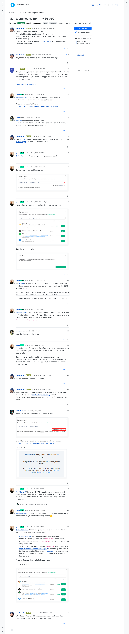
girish (18, 94)
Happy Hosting (20, 84)
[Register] (126, 6)
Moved (13, 23)
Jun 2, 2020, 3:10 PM (44, 55)
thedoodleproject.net (41, 395)
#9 (68, 202)
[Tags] (2, 10)
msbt (17, 69)
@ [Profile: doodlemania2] (22, 97)
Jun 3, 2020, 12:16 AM (38, 280)
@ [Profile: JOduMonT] (21, 492)
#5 (68, 117)
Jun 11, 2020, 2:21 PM (36, 411)
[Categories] (2, 2)
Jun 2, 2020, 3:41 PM (38, 69)
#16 (68, 411)
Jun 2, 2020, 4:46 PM (38, 94)
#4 (68, 94)
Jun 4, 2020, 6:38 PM (44, 375)
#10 (68, 280)
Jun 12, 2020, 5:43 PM (38, 527)
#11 (68, 309)
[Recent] (2, 6)
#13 (68, 345)
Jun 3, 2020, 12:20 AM (38, 309)
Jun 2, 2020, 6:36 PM (33, 117)
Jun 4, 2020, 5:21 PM (37, 345)
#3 (68, 69)
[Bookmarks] (2, 18)
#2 (68, 55)
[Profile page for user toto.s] (12, 118)
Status (99, 5)
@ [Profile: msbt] (21, 283)
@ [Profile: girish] (19, 120)
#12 (68, 331)
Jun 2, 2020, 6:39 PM (44, 136)
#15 (68, 389)
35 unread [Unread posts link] (80, 55)
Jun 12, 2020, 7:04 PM (45, 613)
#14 (68, 375)
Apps (93, 5)
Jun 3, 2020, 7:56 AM (33, 331)
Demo (105, 5)
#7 (68, 153)
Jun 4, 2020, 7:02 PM (44, 389)
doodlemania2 (20, 28)
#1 (68, 28)
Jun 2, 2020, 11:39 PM (38, 202)
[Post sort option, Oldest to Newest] (83, 32)
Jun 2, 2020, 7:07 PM (37, 153)
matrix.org (46, 41)
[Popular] (2, 14)
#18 (68, 510)
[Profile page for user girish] (12, 95)
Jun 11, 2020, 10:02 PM (38, 489)
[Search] (2, 22)
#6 (68, 136)
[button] (2, 627)
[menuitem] (126, 2)
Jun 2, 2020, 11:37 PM (38, 167)
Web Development (31, 84)
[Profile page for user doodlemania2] (12, 30)
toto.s (18, 117)
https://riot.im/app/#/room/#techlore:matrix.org (35, 443)
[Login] (126, 2)
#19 (68, 527)
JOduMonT (19, 411)
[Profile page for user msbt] (12, 70)
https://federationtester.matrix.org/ (33, 549)
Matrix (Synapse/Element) (33, 23)
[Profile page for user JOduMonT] (12, 412)
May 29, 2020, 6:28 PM (45, 28)
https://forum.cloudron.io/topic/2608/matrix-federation (37, 106)
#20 (68, 613)
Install (117, 5)
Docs (111, 5)
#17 (68, 489)
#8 (68, 167)
